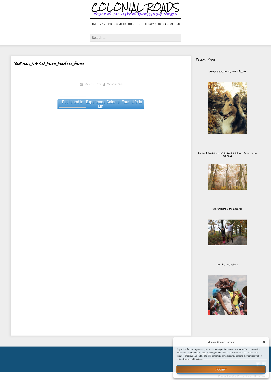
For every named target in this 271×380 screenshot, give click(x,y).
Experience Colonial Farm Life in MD (100, 104)
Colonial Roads (135, 7)
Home (94, 24)
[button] (264, 342)
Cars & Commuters (169, 24)
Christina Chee (115, 84)
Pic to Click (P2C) (146, 24)
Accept (221, 369)
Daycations (105, 24)
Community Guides (124, 24)
